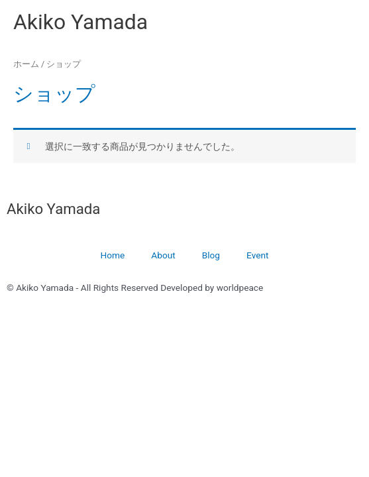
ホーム (26, 64)
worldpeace (240, 287)
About (163, 255)
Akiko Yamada (80, 21)
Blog (211, 255)
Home (113, 255)
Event (257, 255)
